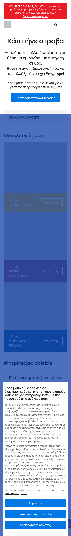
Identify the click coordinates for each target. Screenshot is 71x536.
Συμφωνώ (35, 503)
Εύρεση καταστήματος (35, 16)
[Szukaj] (56, 24)
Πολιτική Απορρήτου (16, 493)
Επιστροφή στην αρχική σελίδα (35, 98)
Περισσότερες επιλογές (35, 525)
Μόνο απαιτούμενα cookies (35, 514)
